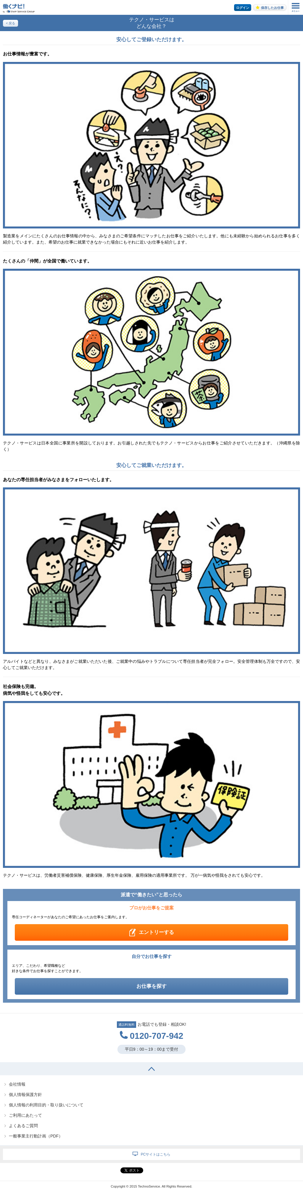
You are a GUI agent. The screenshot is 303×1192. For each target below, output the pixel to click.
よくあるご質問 (23, 1125)
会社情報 (17, 1084)
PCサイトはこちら (156, 1154)
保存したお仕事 (272, 7)
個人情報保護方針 (25, 1094)
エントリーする (156, 932)
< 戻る (10, 23)
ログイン (242, 7)
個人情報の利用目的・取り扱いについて (46, 1105)
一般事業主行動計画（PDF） (36, 1136)
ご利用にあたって (25, 1115)
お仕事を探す (151, 986)
